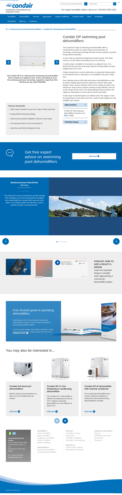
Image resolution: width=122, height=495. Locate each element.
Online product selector (74, 448)
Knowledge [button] (99, 16)
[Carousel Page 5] (64, 242)
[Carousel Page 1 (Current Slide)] (56, 242)
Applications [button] (47, 16)
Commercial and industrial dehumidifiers (25, 29)
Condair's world (77, 16)
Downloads (12, 21)
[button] (10, 62)
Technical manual (75, 122)
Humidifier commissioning (75, 441)
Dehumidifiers (24, 16)
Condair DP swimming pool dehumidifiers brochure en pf (74, 112)
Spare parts (70, 436)
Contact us (33, 21)
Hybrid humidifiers (43, 441)
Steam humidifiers (43, 434)
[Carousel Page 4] (62, 242)
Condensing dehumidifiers (46, 453)
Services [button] (36, 16)
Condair (19, 5)
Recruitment (98, 438)
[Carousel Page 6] (66, 242)
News (89, 16)
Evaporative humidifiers (45, 438)
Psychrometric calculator (75, 450)
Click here (94, 156)
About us (22, 21)
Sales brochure (75, 105)
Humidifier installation (73, 438)
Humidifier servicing (73, 434)
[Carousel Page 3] (60, 242)
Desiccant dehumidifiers (46, 450)
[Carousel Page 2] (58, 242)
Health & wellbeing (62, 16)
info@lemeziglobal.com (15, 458)
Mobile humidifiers (44, 443)
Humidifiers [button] (12, 16)
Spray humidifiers (43, 436)
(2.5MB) (69, 115)
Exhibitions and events (102, 436)
